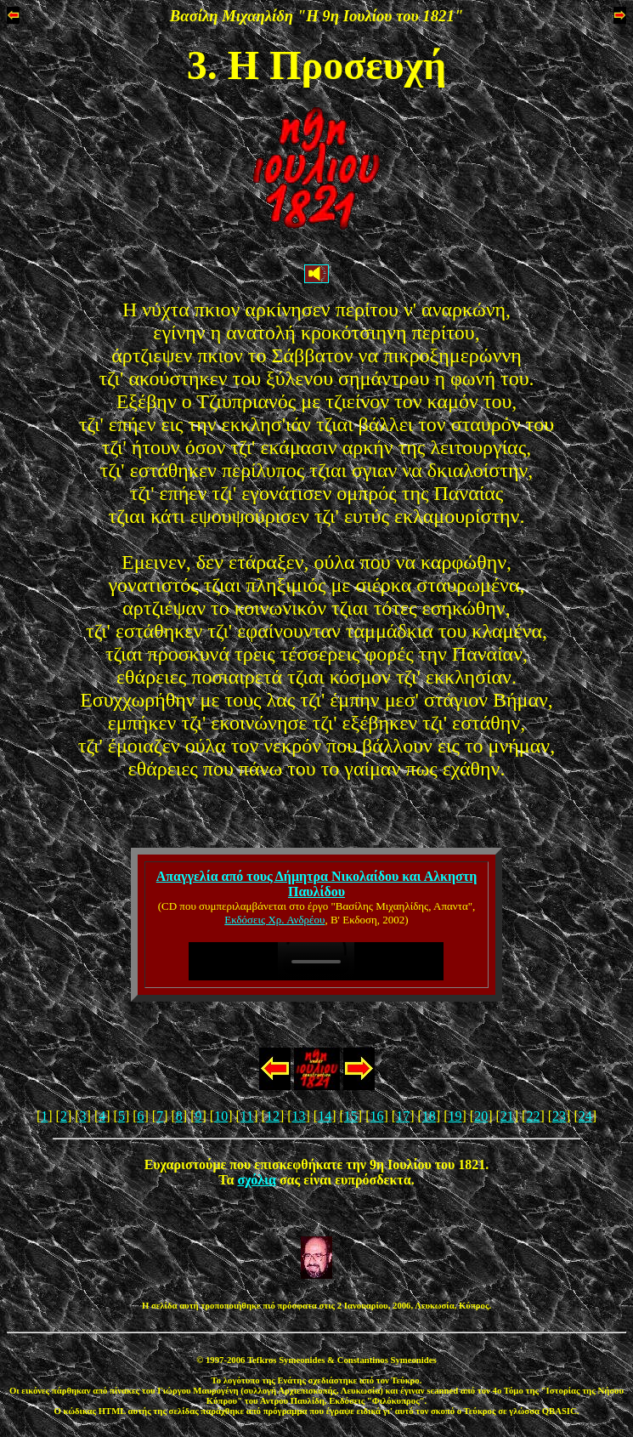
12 (273, 1116)
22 (533, 1116)
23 (559, 1116)
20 (481, 1116)
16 (377, 1116)
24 (585, 1116)
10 (221, 1116)
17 (403, 1116)
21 (507, 1116)
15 (351, 1116)
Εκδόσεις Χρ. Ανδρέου (274, 919)
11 (246, 1116)
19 (454, 1116)
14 (324, 1116)
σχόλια (257, 1180)
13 (299, 1116)
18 (429, 1116)
